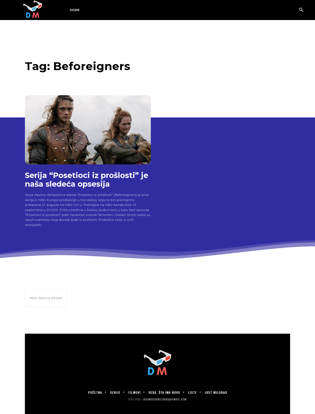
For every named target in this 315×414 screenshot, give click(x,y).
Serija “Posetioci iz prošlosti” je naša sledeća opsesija (86, 180)
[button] (301, 10)
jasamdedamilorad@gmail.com (165, 399)
